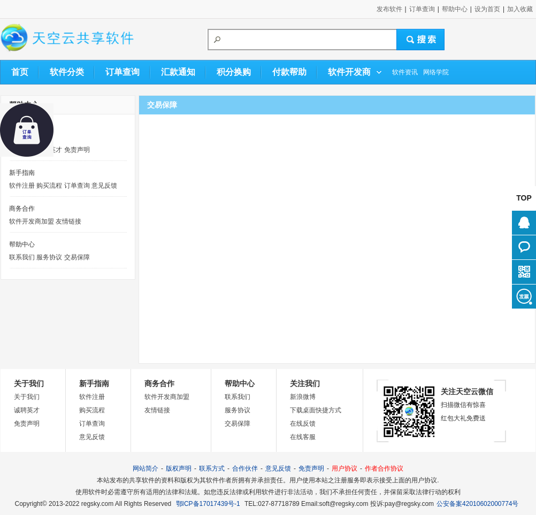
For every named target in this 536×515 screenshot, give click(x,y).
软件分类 (67, 71)
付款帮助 (289, 71)
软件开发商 (349, 71)
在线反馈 (303, 423)
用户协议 (344, 468)
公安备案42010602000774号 (477, 504)
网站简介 (145, 468)
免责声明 (77, 149)
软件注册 (22, 185)
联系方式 (212, 468)
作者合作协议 (384, 468)
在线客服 (303, 437)
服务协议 (49, 257)
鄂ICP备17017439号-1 (208, 504)
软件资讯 (405, 72)
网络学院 (436, 72)
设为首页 (487, 9)
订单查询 (422, 9)
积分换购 (234, 71)
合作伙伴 (245, 468)
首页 (19, 71)
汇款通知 (178, 71)
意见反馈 (104, 185)
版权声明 (179, 468)
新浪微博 (303, 397)
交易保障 (77, 257)
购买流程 (49, 185)
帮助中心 (455, 9)
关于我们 (27, 397)
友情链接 (68, 221)
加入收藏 (520, 9)
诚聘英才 (27, 410)
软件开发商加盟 (31, 221)
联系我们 (22, 257)
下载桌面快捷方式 (315, 410)
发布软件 (389, 9)
